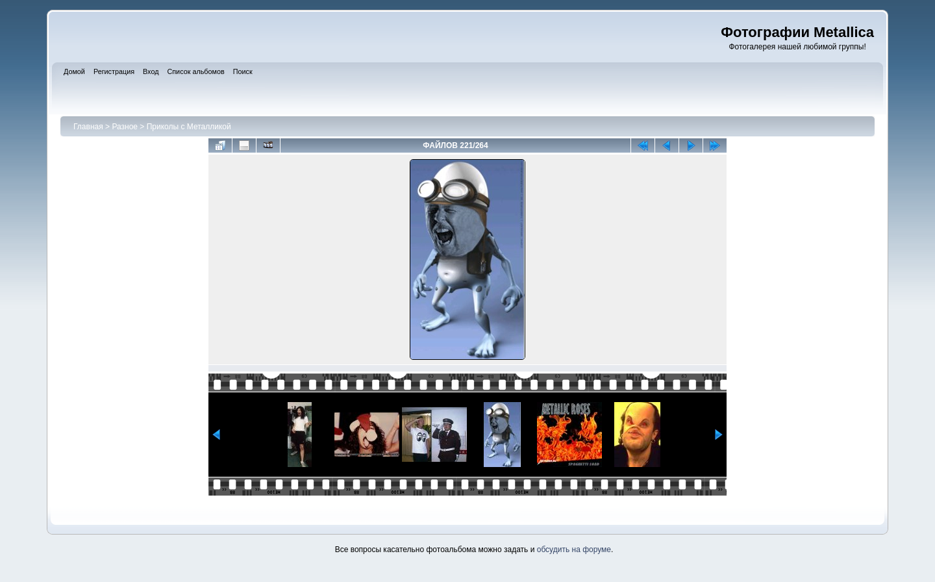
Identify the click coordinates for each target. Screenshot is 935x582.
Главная (88, 126)
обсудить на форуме (574, 549)
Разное (125, 126)
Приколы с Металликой (189, 126)
